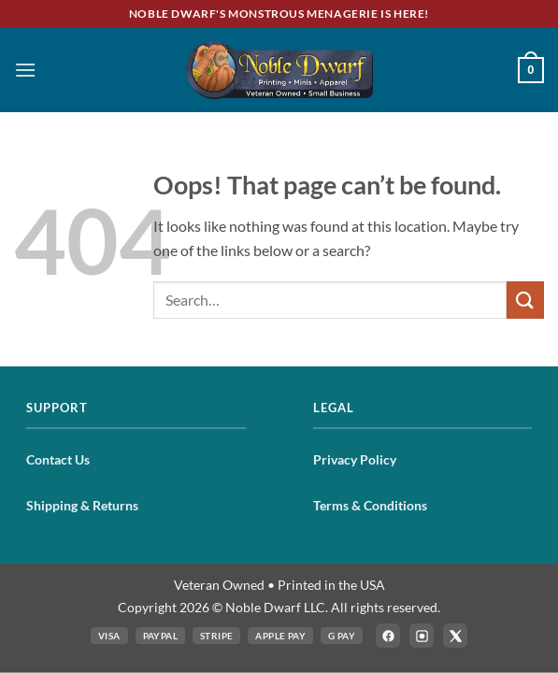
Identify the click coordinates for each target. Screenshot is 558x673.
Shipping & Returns (82, 505)
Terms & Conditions (370, 505)
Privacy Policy (354, 459)
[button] (25, 70)
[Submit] (525, 299)
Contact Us (58, 459)
